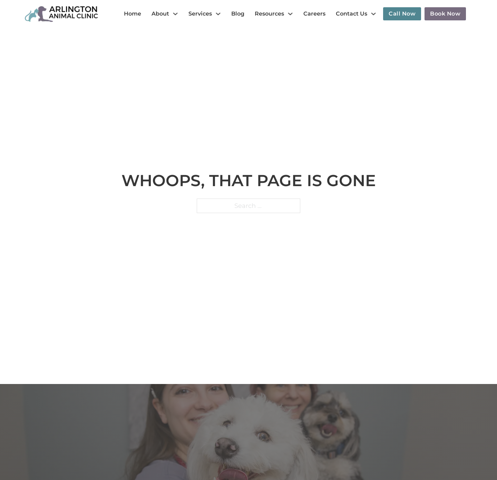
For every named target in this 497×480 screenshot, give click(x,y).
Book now (445, 13)
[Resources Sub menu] (290, 14)
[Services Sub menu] (218, 14)
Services (200, 13)
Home (132, 13)
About (160, 13)
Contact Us (351, 13)
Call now (402, 13)
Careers (314, 13)
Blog (237, 13)
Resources (269, 13)
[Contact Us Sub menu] (373, 14)
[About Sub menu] (175, 14)
